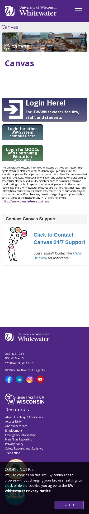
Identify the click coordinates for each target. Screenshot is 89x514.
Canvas (10, 27)
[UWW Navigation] (78, 11)
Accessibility (13, 421)
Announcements (16, 426)
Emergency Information (21, 435)
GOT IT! (69, 505)
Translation (12, 453)
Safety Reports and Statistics (24, 448)
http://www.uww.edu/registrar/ (25, 201)
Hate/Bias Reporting (18, 439)
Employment (13, 431)
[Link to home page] (30, 11)
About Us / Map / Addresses (24, 417)
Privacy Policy (14, 444)
